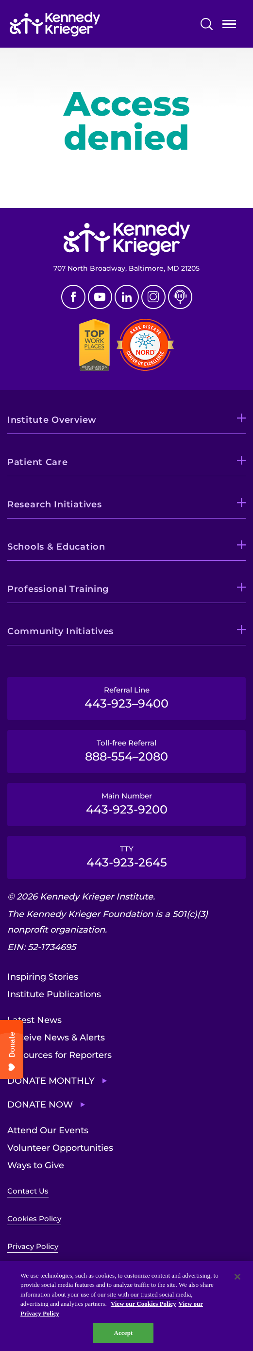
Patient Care (37, 462)
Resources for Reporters (59, 1055)
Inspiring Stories (42, 976)
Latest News (34, 1020)
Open (229, 26)
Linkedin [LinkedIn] (127, 297)
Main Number (126, 803)
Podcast (180, 297)
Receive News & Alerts (56, 1037)
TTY (126, 856)
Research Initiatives (54, 504)
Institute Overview (52, 420)
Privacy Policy (32, 1246)
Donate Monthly (51, 1080)
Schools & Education (56, 546)
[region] (126, 1306)
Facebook (73, 297)
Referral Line (126, 697)
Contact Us (28, 1190)
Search (207, 24)
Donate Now (40, 1104)
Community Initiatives (60, 631)
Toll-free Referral (126, 750)
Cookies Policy (34, 1218)
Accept (123, 1332)
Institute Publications (54, 994)
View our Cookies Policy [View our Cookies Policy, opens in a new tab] (143, 1303)
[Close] (237, 1276)
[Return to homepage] (84, 24)
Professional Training (58, 589)
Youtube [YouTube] (100, 297)
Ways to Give (35, 1165)
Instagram (153, 297)
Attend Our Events (47, 1130)
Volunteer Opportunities (60, 1148)
